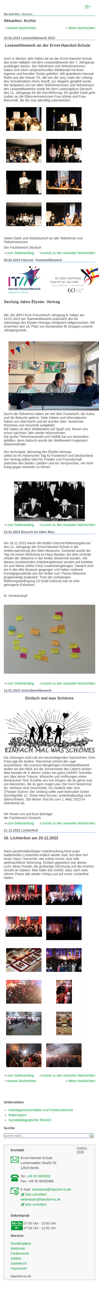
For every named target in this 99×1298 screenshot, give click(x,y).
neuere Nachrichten (21, 28)
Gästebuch (19, 1263)
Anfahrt (16, 1258)
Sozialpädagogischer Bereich (29, 1120)
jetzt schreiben (36, 1194)
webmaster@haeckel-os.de (41, 1199)
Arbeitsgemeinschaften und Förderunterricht (40, 1110)
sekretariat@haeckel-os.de (51, 1189)
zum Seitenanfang (20, 253)
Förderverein (20, 1253)
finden (91, 1136)
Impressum (19, 1268)
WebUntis (18, 1248)
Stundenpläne (21, 1243)
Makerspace (17, 1115)
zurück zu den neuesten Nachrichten (68, 253)
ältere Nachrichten (81, 28)
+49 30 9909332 (39, 1176)
